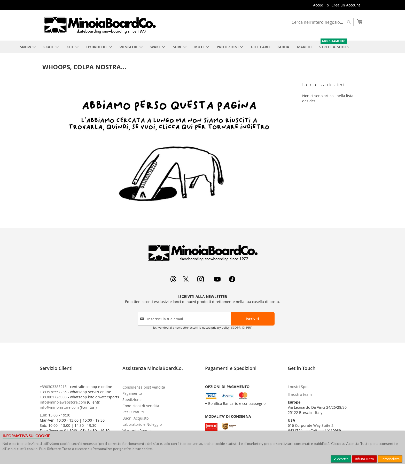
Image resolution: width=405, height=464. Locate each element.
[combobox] (321, 22)
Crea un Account (345, 5)
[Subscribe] (253, 319)
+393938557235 (53, 391)
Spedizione (132, 399)
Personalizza (390, 459)
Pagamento (132, 393)
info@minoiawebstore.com (63, 402)
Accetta (342, 459)
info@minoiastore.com (59, 407)
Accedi (318, 5)
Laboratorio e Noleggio (142, 424)
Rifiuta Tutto (364, 459)
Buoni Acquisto (135, 418)
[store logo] (99, 25)
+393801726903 (53, 397)
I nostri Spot (298, 386)
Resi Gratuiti (133, 411)
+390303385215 (53, 386)
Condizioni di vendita (140, 405)
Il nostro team (300, 394)
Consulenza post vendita (143, 387)
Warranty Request (138, 430)
